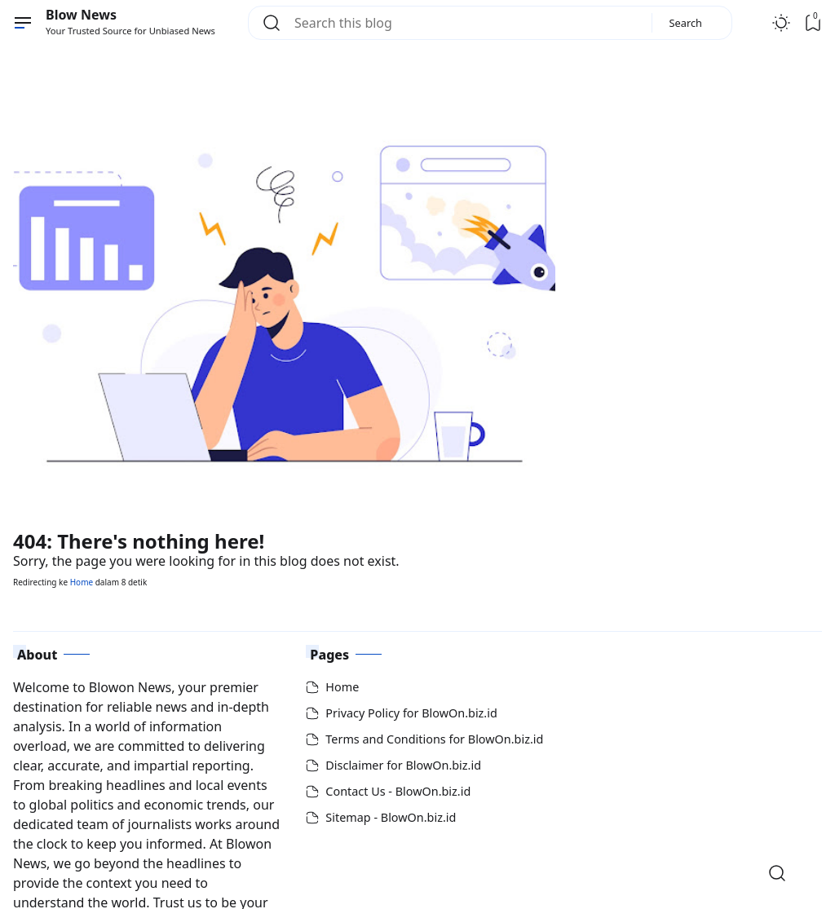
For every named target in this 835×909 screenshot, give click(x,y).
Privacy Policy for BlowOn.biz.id (411, 713)
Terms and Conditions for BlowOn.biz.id (434, 739)
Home (81, 582)
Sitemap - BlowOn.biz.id (390, 817)
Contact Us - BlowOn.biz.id (398, 791)
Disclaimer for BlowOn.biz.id (403, 765)
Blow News (81, 15)
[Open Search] (777, 873)
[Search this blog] (466, 23)
